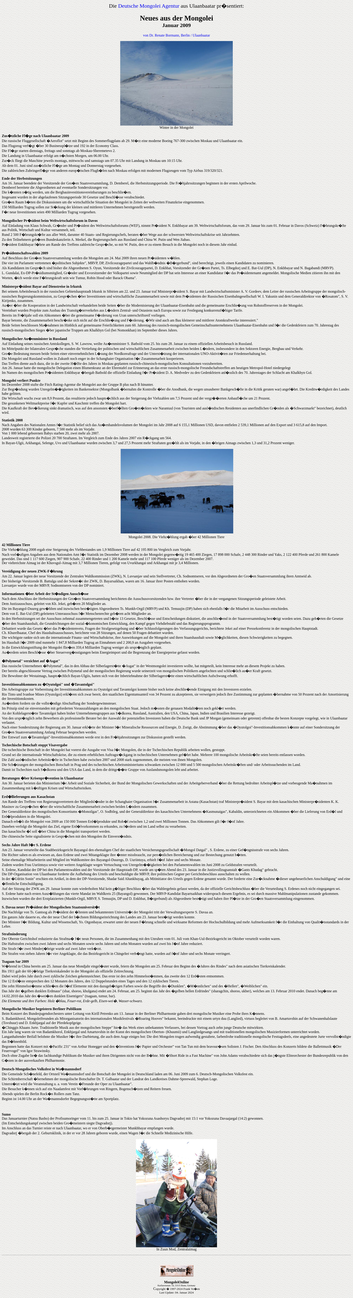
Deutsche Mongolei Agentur (148, 6)
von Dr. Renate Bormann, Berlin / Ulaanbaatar (176, 35)
